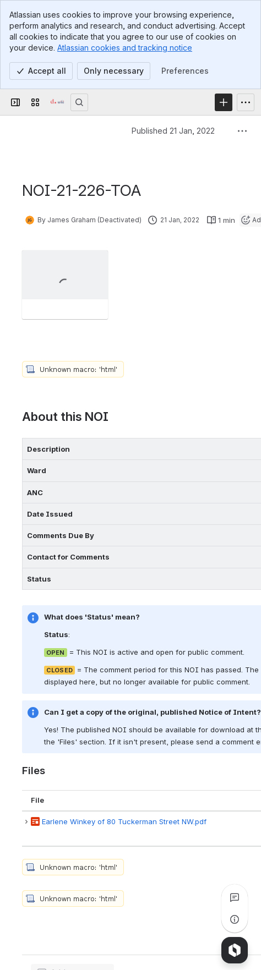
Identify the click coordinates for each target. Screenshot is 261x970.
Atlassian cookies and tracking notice (124, 47)
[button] (26, 822)
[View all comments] (234, 897)
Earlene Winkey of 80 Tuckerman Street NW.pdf (124, 821)
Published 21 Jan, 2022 (173, 130)
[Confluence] (57, 102)
